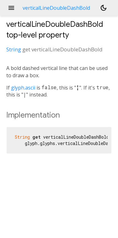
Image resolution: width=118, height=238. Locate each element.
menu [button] (11, 8)
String (13, 49)
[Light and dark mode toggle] (103, 8)
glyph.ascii (23, 87)
